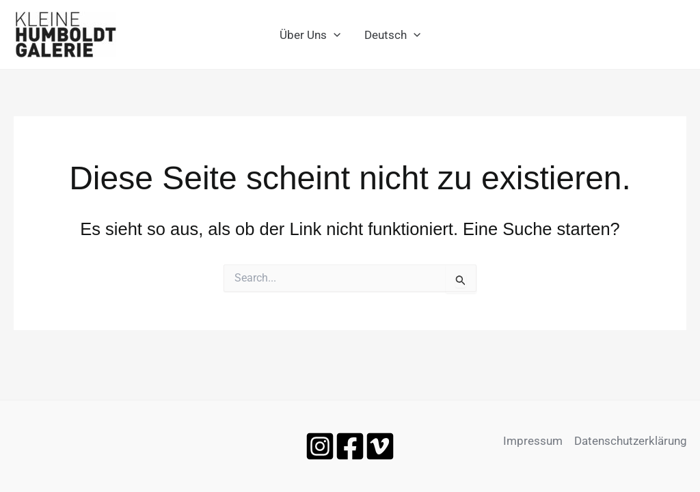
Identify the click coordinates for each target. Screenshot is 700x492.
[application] (333, 35)
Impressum (533, 441)
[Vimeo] (380, 446)
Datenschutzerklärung (630, 441)
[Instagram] (320, 446)
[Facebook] (350, 446)
